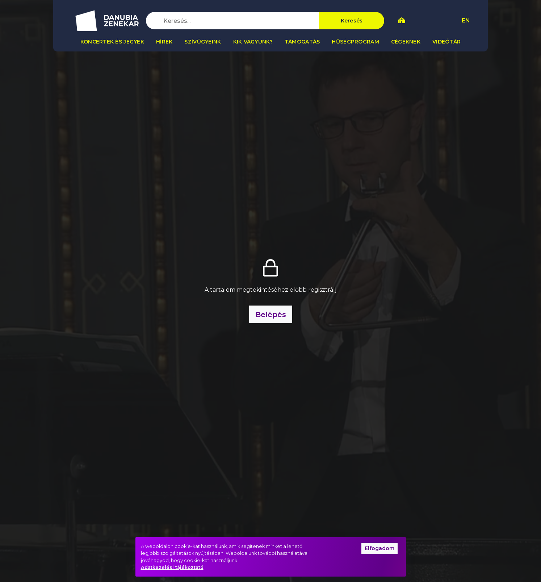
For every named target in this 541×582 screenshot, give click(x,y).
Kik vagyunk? (253, 41)
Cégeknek (405, 41)
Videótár (446, 41)
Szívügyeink (202, 41)
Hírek (164, 41)
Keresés (352, 20)
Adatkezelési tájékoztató (172, 567)
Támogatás (302, 41)
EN (466, 20)
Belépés (270, 314)
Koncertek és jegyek (112, 41)
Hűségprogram (355, 41)
